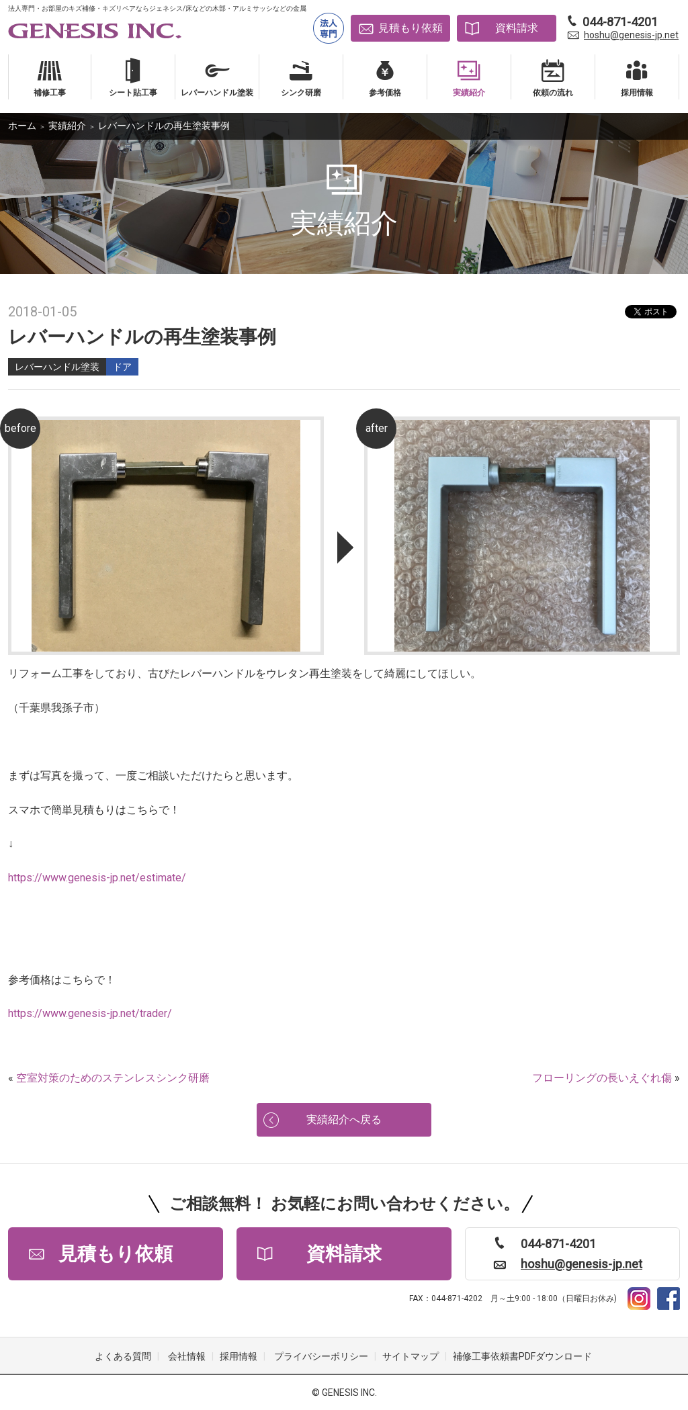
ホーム (22, 125)
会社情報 (187, 1357)
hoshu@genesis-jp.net (631, 35)
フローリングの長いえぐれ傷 (602, 1077)
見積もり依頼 (410, 27)
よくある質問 (123, 1357)
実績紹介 (67, 125)
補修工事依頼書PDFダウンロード (522, 1357)
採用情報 (238, 1357)
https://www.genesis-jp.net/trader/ (90, 1013)
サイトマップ (410, 1357)
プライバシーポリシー (321, 1357)
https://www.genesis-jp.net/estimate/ (97, 877)
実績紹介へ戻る (344, 1119)
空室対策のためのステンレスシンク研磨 (113, 1077)
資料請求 (516, 27)
